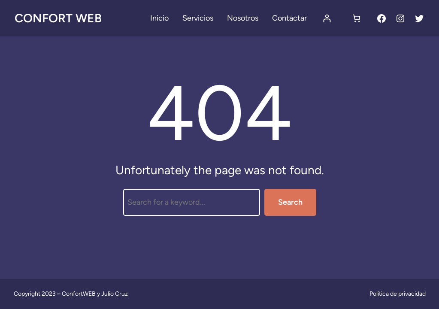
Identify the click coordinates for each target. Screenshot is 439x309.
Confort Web (58, 18)
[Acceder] (326, 18)
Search (290, 202)
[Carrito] (356, 18)
